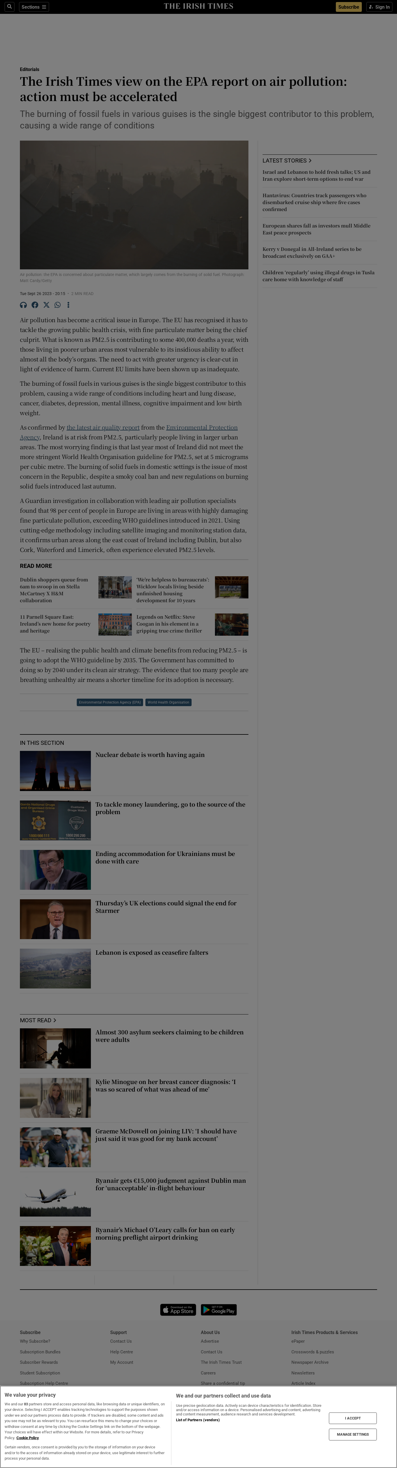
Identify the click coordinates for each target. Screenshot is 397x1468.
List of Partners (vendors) (198, 1420)
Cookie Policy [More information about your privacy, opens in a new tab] (27, 1438)
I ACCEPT (353, 1418)
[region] (198, 1427)
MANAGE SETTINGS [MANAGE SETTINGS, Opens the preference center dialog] (353, 1434)
